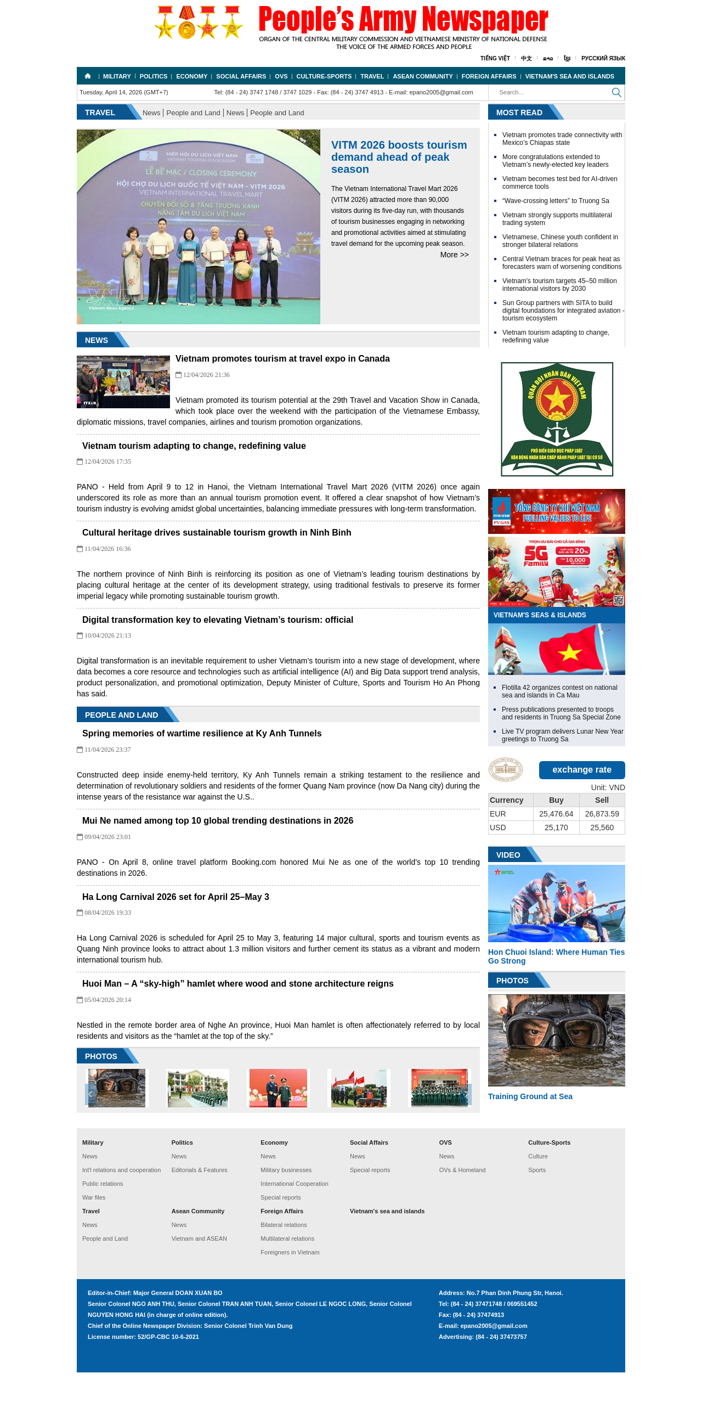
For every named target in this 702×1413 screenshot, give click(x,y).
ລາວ (548, 58)
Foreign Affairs (489, 76)
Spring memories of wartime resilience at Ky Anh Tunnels (295, 755)
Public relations (102, 1224)
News (152, 113)
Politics (154, 76)
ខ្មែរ (567, 58)
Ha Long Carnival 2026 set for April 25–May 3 (269, 919)
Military (117, 76)
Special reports (281, 1238)
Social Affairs (241, 76)
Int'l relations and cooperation (121, 1210)
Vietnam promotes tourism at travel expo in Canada (283, 358)
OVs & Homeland (462, 1210)
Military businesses (286, 1210)
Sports (537, 1210)
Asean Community (422, 76)
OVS (281, 76)
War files (93, 1238)
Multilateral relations (287, 1279)
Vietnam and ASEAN (199, 1279)
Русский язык (603, 58)
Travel (372, 76)
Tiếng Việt (495, 58)
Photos (512, 980)
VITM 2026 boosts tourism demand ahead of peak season (399, 157)
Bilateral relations (284, 1265)
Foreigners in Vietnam (290, 1293)
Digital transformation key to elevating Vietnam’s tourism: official (311, 641)
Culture (537, 1197)
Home (87, 76)
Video (508, 855)
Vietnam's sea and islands (570, 76)
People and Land (193, 113)
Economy (191, 76)
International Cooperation (295, 1224)
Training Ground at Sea (530, 1096)
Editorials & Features (200, 1210)
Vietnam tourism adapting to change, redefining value (287, 446)
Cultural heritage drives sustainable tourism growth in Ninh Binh (310, 543)
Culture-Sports (324, 76)
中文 (526, 58)
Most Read (519, 112)
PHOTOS (101, 1098)
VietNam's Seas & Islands (540, 615)
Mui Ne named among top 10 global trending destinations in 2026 (311, 842)
